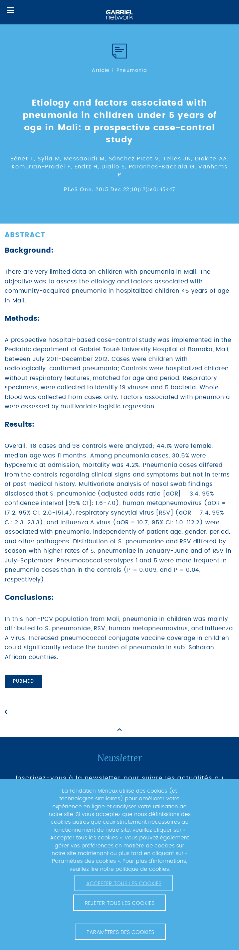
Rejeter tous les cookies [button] (120, 903)
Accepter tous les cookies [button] (124, 883)
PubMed (23, 681)
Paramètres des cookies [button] (120, 932)
